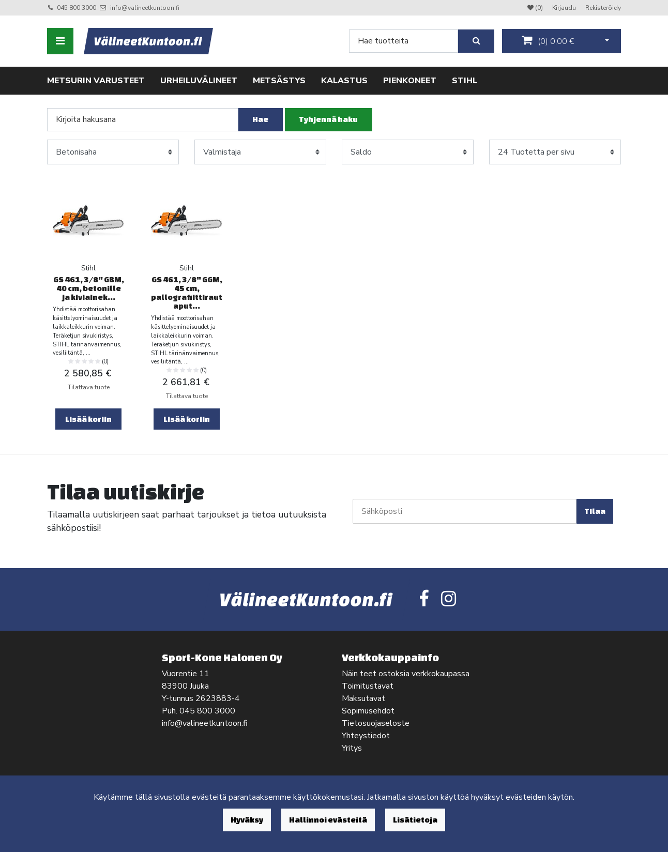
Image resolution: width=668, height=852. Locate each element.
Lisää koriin (88, 419)
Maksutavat (363, 698)
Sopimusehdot (368, 711)
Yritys (352, 748)
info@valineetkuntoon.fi (144, 8)
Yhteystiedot (366, 735)
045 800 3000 (76, 8)
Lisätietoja (415, 819)
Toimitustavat (367, 686)
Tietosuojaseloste (375, 723)
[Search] (403, 41)
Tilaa (594, 511)
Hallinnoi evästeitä (328, 819)
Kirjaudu (565, 8)
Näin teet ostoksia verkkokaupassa (405, 673)
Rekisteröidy (603, 8)
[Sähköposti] (464, 511)
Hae (260, 119)
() (548, 41)
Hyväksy (247, 819)
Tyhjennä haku (328, 119)
